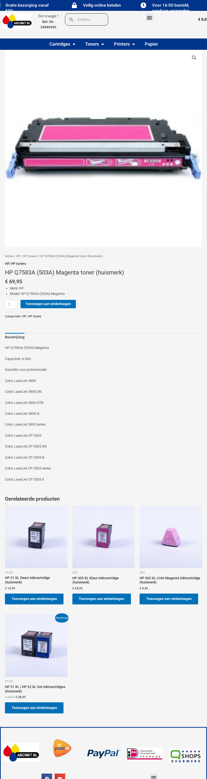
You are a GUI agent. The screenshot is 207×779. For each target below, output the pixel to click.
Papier (151, 44)
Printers (124, 44)
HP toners (30, 256)
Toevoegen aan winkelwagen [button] (34, 599)
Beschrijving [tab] (14, 337)
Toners (94, 44)
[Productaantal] (11, 304)
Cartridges (62, 44)
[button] (149, 17)
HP (18, 256)
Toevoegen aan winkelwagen (48, 304)
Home (9, 256)
